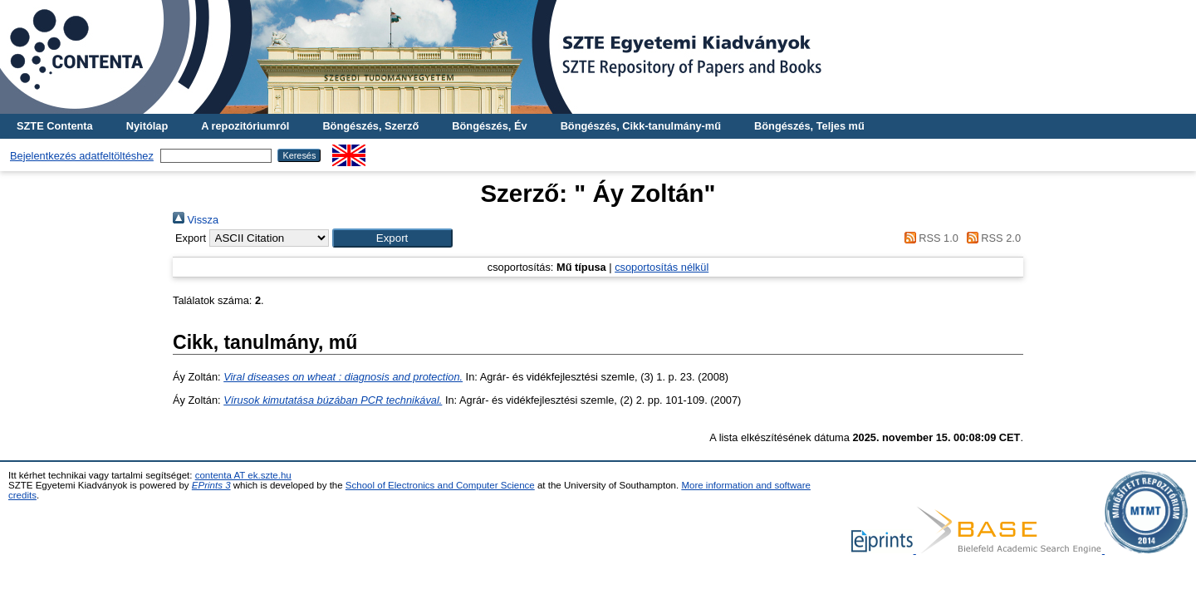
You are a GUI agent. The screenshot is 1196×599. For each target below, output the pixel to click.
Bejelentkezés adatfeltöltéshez (82, 156)
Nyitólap (147, 126)
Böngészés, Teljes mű (809, 126)
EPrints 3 (211, 485)
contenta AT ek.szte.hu (243, 475)
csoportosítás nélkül (661, 267)
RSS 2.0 (991, 238)
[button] (392, 238)
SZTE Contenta (55, 126)
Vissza (195, 220)
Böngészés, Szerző (370, 126)
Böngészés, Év (489, 126)
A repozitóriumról (245, 126)
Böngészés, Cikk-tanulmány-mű (641, 126)
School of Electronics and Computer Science (440, 485)
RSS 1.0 (928, 238)
